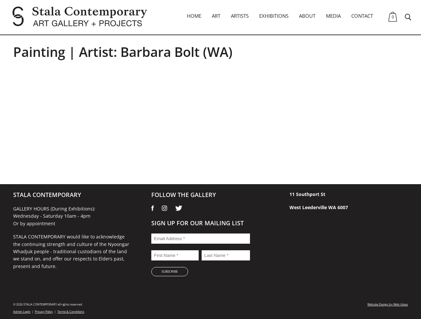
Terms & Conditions (70, 311)
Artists (240, 15)
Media (333, 15)
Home (194, 15)
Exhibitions (273, 15)
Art (216, 15)
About (307, 15)
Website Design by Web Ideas (387, 304)
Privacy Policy (44, 311)
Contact (362, 15)
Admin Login (22, 311)
